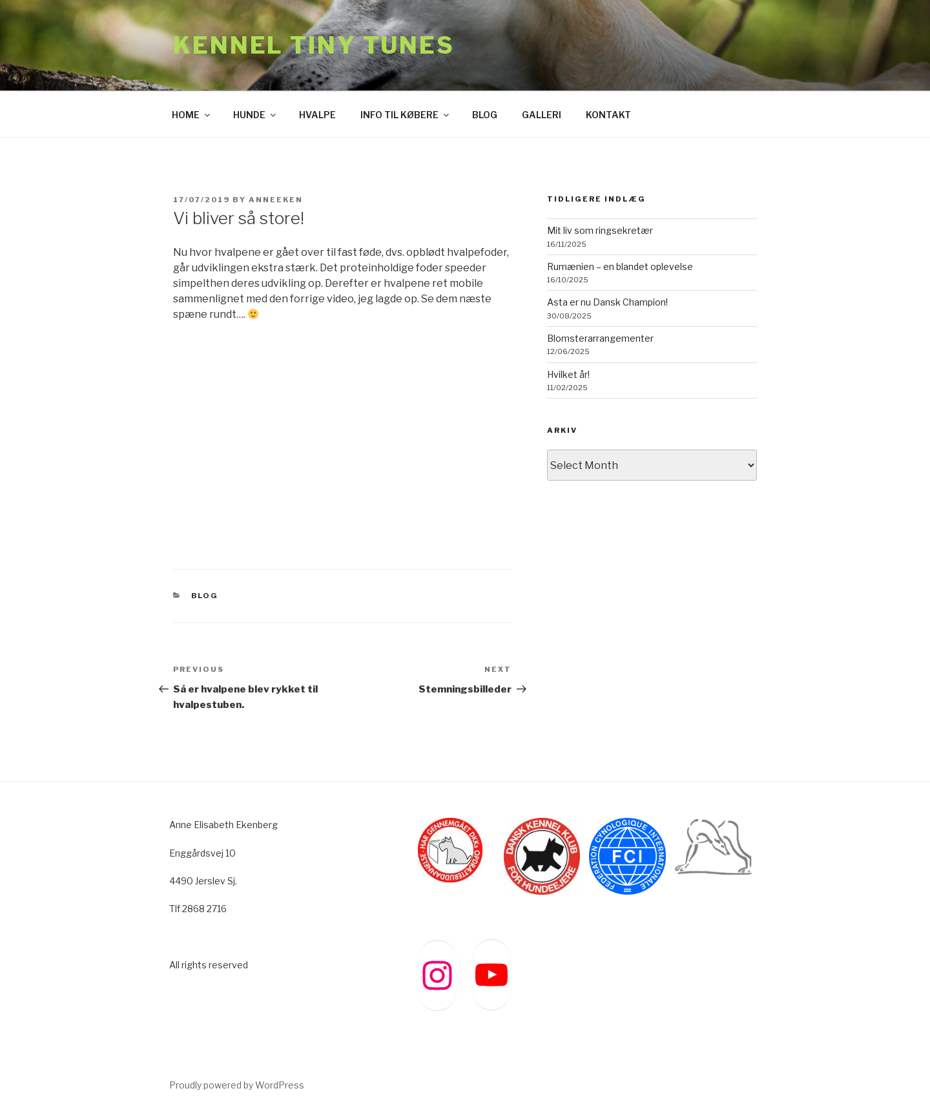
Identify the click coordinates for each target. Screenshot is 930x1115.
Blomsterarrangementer (600, 338)
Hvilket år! (568, 374)
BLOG (484, 114)
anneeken (276, 199)
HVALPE (317, 114)
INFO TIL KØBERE (405, 114)
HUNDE (255, 114)
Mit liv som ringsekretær (600, 230)
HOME (192, 114)
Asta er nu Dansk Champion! (607, 302)
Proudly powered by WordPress (236, 1084)
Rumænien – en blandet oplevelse (620, 266)
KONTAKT (608, 114)
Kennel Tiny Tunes (314, 45)
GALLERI (541, 114)
